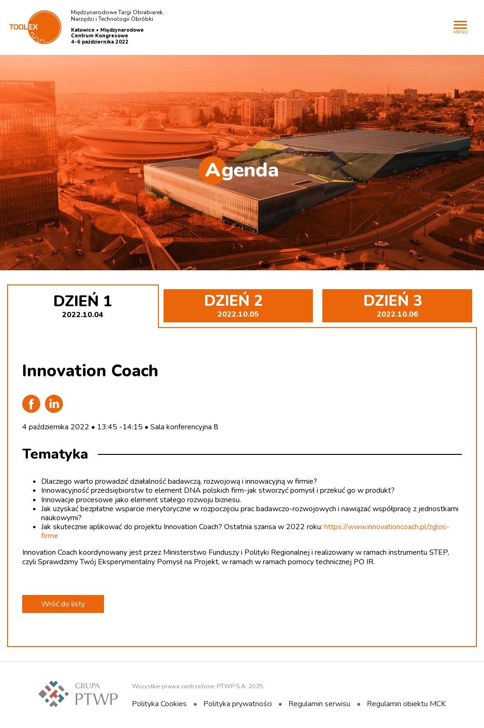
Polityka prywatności (237, 704)
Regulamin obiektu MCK (406, 704)
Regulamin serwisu (319, 704)
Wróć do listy (63, 604)
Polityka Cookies (159, 704)
